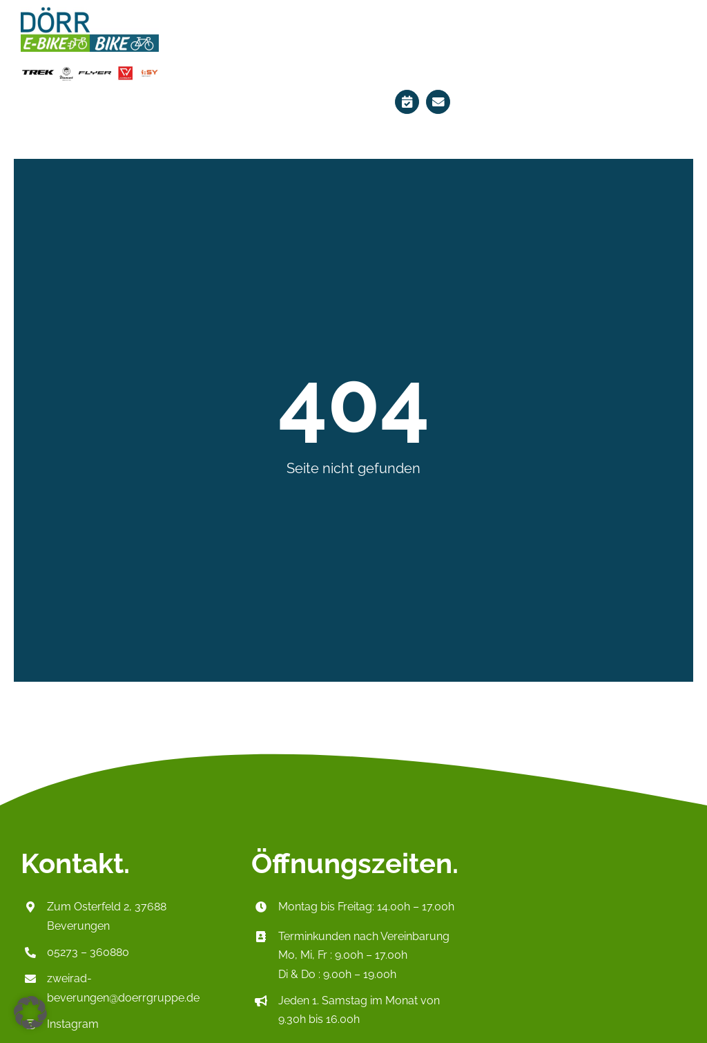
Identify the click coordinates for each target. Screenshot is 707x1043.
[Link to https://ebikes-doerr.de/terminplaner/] (407, 102)
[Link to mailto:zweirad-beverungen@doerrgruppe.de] (438, 102)
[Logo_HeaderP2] (90, 11)
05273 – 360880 (88, 952)
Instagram (73, 1024)
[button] (30, 1012)
